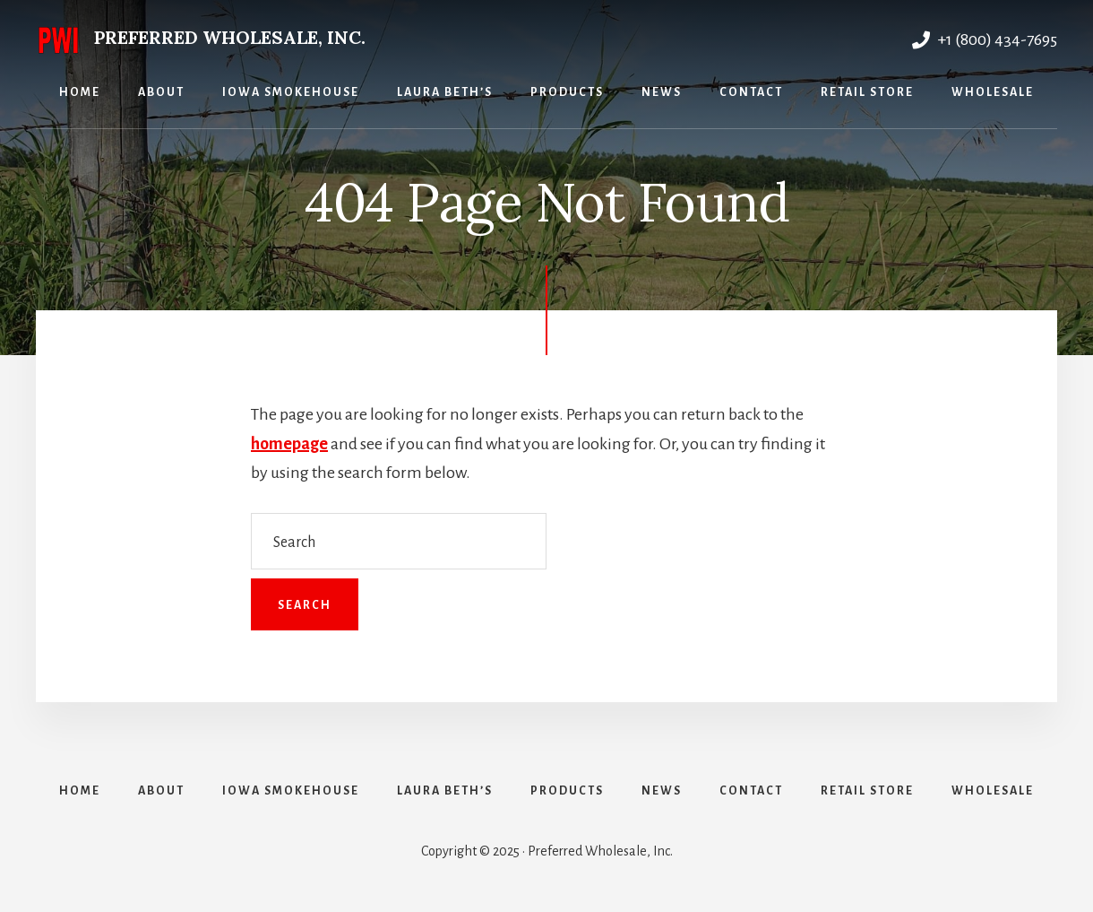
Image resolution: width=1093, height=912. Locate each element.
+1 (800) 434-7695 (984, 39)
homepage (289, 444)
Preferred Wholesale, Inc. (230, 37)
